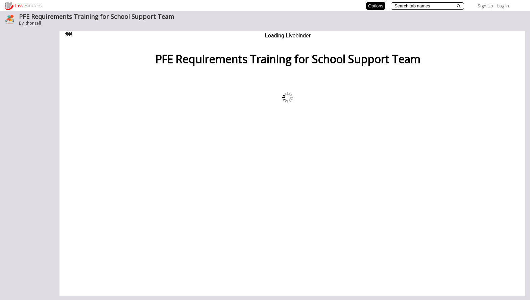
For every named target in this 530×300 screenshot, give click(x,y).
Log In (503, 6)
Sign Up (485, 6)
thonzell (33, 23)
